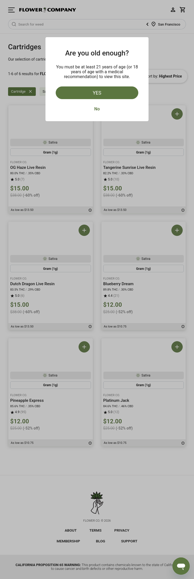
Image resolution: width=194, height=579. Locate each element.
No (97, 108)
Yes (97, 93)
